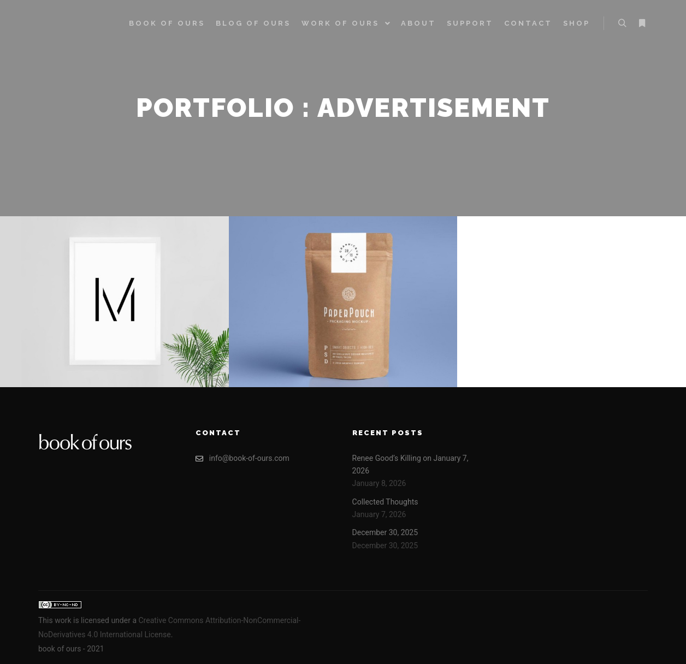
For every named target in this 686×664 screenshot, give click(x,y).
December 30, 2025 (385, 532)
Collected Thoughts (385, 501)
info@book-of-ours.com (242, 458)
